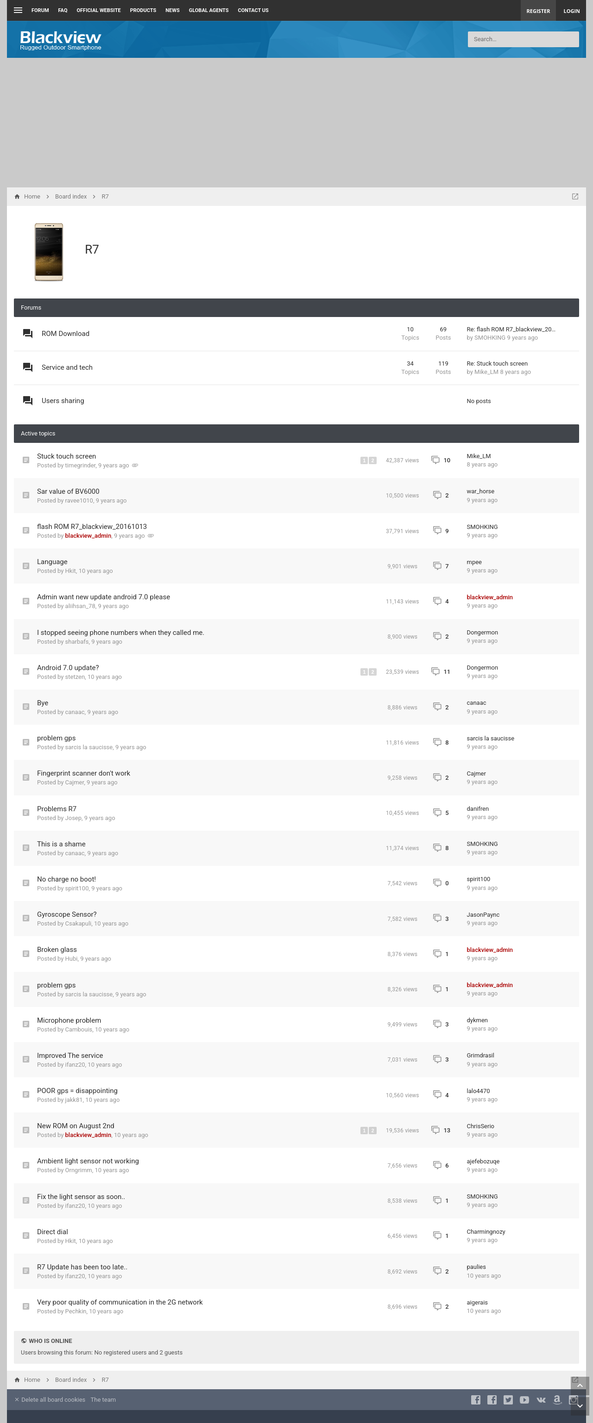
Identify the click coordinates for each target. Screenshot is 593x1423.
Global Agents (209, 10)
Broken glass (57, 949)
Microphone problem (69, 1020)
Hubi (71, 958)
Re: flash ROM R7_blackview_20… (511, 329)
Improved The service (70, 1055)
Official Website (99, 10)
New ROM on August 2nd (75, 1126)
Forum (40, 10)
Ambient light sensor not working (88, 1161)
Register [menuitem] (538, 10)
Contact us (253, 10)
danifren (478, 808)
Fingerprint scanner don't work (83, 773)
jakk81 (74, 1099)
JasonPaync (483, 914)
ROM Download (65, 333)
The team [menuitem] (103, 1399)
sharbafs (77, 641)
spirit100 (77, 888)
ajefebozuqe (483, 1161)
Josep (73, 817)
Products (143, 10)
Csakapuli (78, 923)
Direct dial (52, 1232)
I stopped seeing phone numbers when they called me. (120, 632)
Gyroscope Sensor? (67, 914)
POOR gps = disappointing (77, 1091)
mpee (474, 562)
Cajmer (74, 782)
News (172, 10)
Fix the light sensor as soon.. (81, 1197)
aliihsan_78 (80, 606)
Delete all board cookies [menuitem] (49, 1399)
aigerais (477, 1302)
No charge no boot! (66, 879)
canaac (75, 711)
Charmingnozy (486, 1231)
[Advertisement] (296, 122)
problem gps (56, 738)
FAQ (63, 10)
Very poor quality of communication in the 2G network (120, 1302)
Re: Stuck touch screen (497, 363)
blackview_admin (88, 535)
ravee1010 (79, 500)
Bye (42, 703)
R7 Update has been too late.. (82, 1267)
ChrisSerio (481, 1126)
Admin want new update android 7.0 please (103, 597)
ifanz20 (75, 1064)
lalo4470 (478, 1090)
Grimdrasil (480, 1055)
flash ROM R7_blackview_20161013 (92, 526)
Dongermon (482, 632)
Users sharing (63, 401)
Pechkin (76, 1311)
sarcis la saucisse (89, 747)
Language (52, 562)
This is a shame (61, 844)
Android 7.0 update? (68, 668)
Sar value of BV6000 (68, 491)
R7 (92, 249)
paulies (476, 1266)
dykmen (477, 1020)
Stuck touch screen (66, 456)
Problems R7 (56, 809)
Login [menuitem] (571, 10)
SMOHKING (489, 337)
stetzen (75, 676)
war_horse (481, 491)
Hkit (70, 570)
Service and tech (67, 367)
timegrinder (80, 465)
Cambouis (79, 1029)
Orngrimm (78, 1170)
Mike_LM (486, 371)
